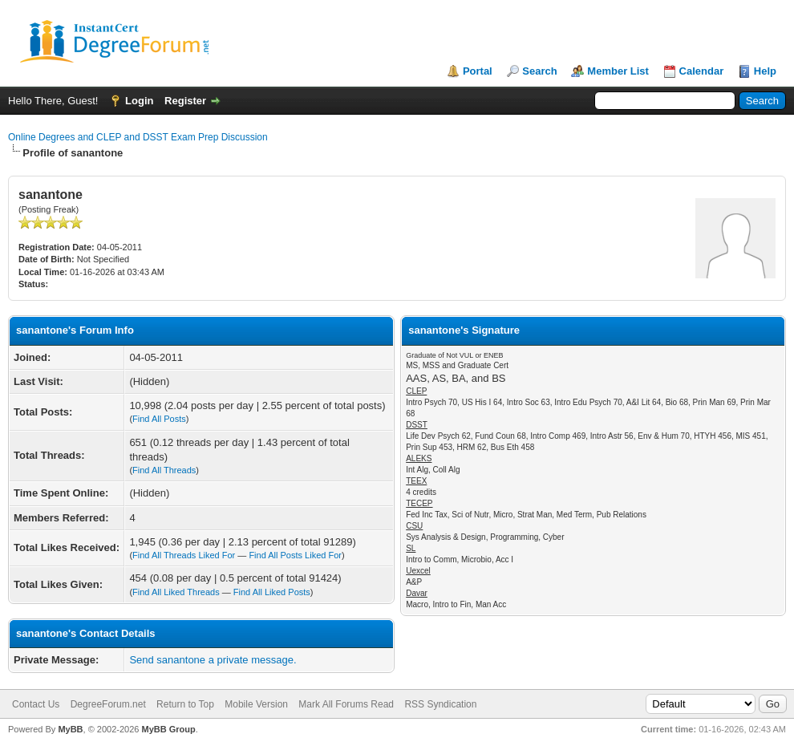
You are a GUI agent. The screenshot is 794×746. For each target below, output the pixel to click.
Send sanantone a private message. (212, 660)
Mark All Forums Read (346, 704)
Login (139, 101)
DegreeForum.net (108, 704)
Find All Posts (159, 419)
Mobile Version (256, 704)
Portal (477, 71)
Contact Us (35, 704)
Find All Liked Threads (176, 592)
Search (539, 71)
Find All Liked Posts (271, 592)
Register (185, 101)
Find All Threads (164, 470)
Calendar (701, 71)
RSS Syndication (440, 704)
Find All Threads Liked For (183, 555)
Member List (618, 71)
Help (765, 71)
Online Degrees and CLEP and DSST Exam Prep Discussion (138, 137)
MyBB (70, 729)
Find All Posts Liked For (295, 555)
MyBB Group (168, 729)
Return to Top (185, 704)
